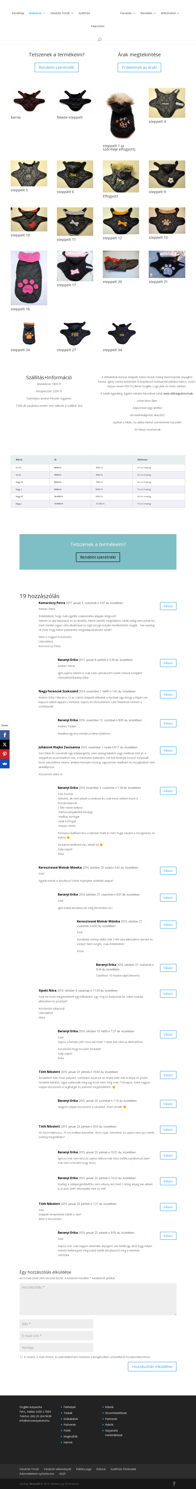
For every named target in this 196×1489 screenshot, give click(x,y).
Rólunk (109, 1407)
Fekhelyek (70, 1407)
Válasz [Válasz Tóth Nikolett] (166, 1075)
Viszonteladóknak (116, 1413)
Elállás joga (83, 1469)
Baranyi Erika (94, 36)
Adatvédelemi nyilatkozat (37, 1473)
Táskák (68, 1413)
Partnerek (111, 1419)
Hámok (68, 1442)
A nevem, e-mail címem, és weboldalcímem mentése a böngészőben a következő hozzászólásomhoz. (87, 1357)
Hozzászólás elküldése (152, 1366)
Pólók (67, 1430)
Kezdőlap (12, 13)
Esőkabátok (71, 1419)
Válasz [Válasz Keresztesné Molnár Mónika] (166, 871)
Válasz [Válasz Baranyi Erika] (166, 663)
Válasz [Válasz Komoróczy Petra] (166, 606)
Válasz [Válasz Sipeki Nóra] (166, 994)
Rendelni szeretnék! (56, 67)
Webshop (30, 13)
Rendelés (138, 13)
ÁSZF (62, 1473)
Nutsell (35, 1484)
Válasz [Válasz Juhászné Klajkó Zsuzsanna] (166, 751)
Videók (109, 1424)
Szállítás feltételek (123, 1469)
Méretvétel (160, 13)
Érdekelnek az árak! (139, 67)
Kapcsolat (182, 13)
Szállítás (78, 13)
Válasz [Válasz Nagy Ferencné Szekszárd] (166, 695)
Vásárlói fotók (54, 13)
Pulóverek (70, 1424)
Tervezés (117, 13)
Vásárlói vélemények (57, 1469)
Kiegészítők (71, 1436)
